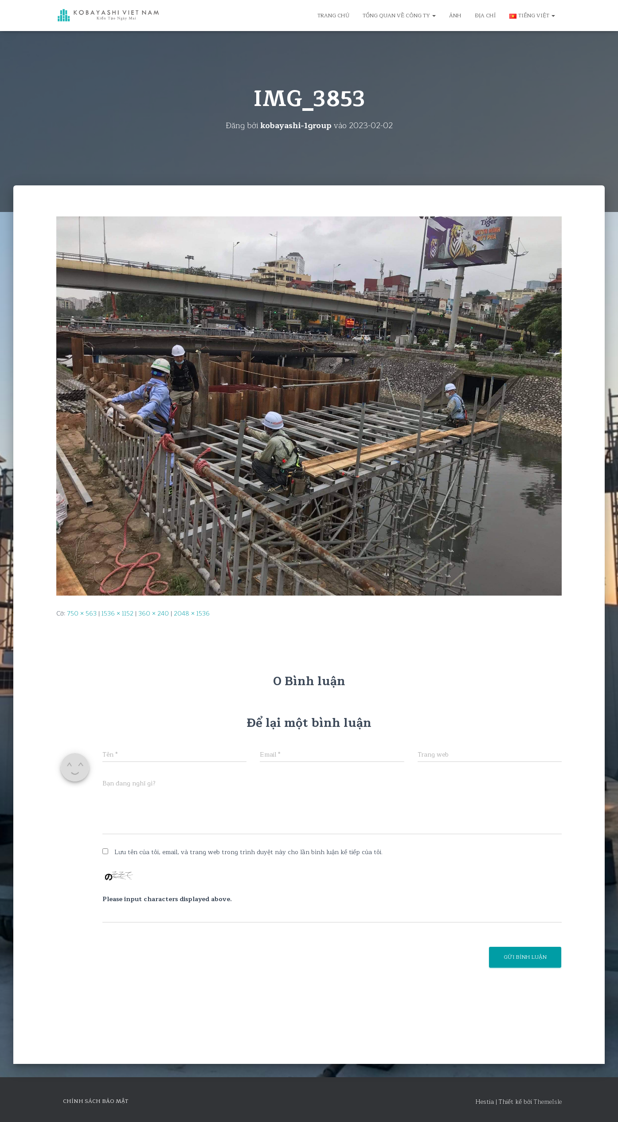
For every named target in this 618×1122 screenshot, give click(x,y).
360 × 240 (153, 613)
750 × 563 (82, 613)
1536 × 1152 (117, 613)
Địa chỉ (485, 15)
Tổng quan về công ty (399, 15)
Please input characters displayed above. (167, 899)
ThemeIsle (548, 1102)
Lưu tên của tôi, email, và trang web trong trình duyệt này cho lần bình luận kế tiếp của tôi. (248, 852)
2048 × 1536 (192, 613)
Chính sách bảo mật (95, 1101)
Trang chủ (333, 15)
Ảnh (455, 15)
